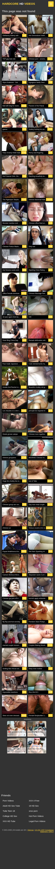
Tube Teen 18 (9, 811)
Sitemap (31, 830)
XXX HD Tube (9, 821)
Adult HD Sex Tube (11, 806)
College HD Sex (10, 816)
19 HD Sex (34, 806)
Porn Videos (8, 801)
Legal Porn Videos (37, 821)
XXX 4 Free (34, 801)
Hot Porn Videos (36, 816)
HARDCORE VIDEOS (18, 3)
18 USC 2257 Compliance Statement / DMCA (44, 831)
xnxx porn (33, 811)
